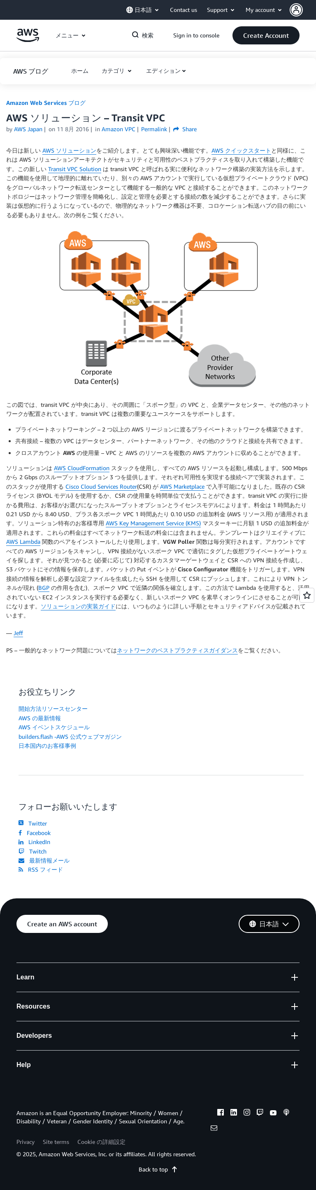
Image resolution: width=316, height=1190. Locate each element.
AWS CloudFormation (81, 467)
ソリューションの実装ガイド (78, 606)
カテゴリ (114, 70)
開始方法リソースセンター (53, 708)
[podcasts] (286, 1113)
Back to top (158, 1169)
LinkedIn (34, 841)
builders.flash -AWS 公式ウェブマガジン (70, 736)
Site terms (56, 1141)
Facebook (35, 832)
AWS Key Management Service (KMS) (153, 523)
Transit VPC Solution (74, 168)
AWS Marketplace (182, 486)
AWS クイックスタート (241, 150)
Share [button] (185, 128)
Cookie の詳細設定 (101, 1141)
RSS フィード (41, 869)
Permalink (154, 128)
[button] (303, 10)
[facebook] (220, 1113)
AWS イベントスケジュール (54, 727)
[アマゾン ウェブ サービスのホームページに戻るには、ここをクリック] (27, 39)
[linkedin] (233, 1113)
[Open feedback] (307, 595)
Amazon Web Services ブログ (46, 102)
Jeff (18, 632)
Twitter (33, 823)
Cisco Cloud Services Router (101, 486)
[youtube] (273, 1113)
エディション (163, 70)
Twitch (32, 851)
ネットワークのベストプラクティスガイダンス (177, 650)
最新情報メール (44, 860)
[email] (214, 1129)
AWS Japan (28, 128)
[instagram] (247, 1113)
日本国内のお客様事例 (47, 745)
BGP (43, 587)
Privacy (25, 1141)
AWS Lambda (23, 541)
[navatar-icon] (296, 9)
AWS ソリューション (69, 150)
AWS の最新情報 (40, 717)
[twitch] (260, 1113)
